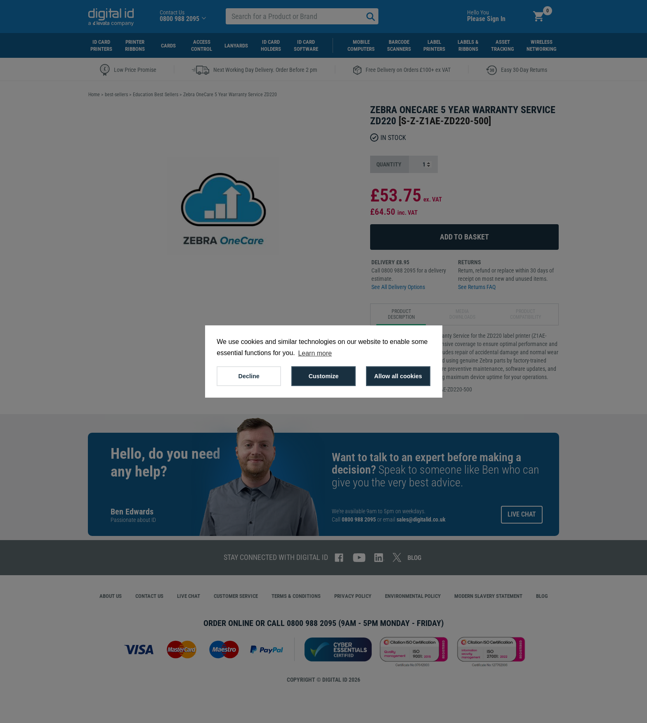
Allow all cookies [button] (398, 376)
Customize (324, 376)
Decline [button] (249, 376)
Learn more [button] (315, 353)
